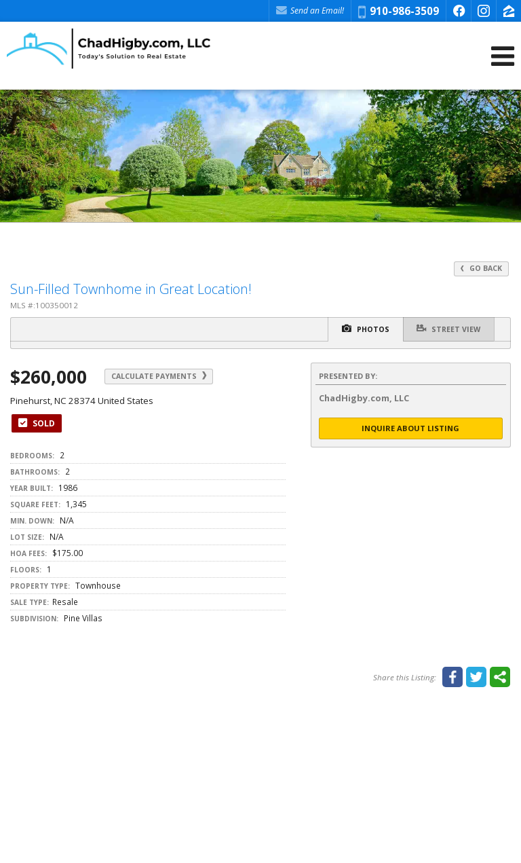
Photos (365, 328)
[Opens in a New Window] (458, 11)
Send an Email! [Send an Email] (310, 10)
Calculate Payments (159, 376)
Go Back (481, 268)
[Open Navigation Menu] (502, 56)
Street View (448, 328)
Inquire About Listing (410, 428)
